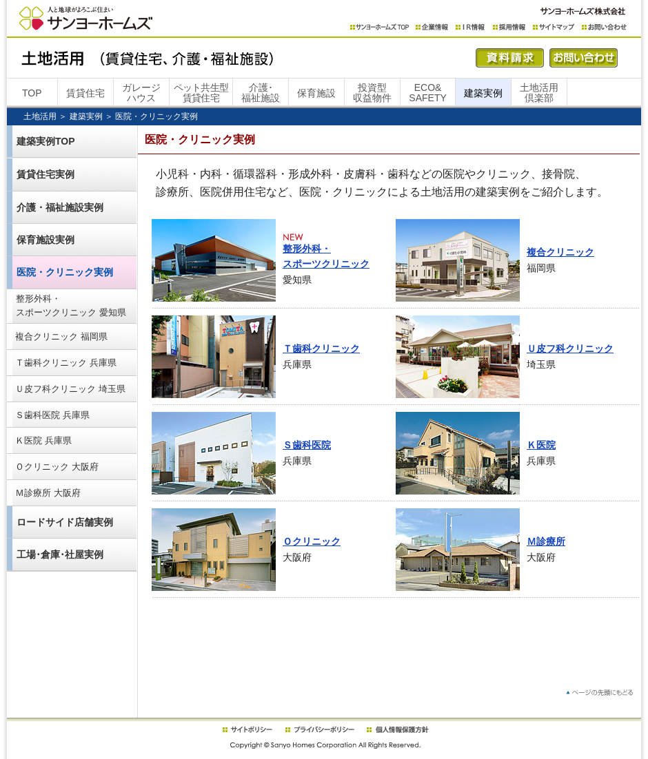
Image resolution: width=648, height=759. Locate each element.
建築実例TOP (46, 141)
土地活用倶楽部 (539, 92)
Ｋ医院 (541, 444)
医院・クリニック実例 (65, 272)
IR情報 (471, 27)
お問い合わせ (604, 27)
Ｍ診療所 (546, 541)
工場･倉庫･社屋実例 (60, 554)
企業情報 (432, 27)
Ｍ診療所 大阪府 (48, 493)
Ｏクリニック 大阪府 (57, 466)
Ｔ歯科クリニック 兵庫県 (66, 362)
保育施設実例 (45, 239)
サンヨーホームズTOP (379, 27)
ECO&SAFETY (427, 92)
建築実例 (483, 92)
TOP (32, 92)
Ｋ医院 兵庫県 (43, 440)
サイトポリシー (247, 730)
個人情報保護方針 (397, 730)
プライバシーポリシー (320, 730)
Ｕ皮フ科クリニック (570, 348)
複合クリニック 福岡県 (61, 336)
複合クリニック (560, 252)
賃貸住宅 (85, 92)
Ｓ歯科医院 (307, 444)
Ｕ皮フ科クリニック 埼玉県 (70, 389)
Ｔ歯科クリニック (321, 348)
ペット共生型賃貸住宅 (201, 92)
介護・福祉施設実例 (60, 207)
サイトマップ (554, 27)
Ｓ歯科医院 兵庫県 (52, 415)
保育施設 (316, 92)
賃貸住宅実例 (45, 174)
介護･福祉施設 (260, 92)
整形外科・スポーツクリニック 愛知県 (71, 305)
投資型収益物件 (372, 92)
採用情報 (509, 27)
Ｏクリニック (312, 541)
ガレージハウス (141, 92)
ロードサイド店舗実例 (65, 522)
